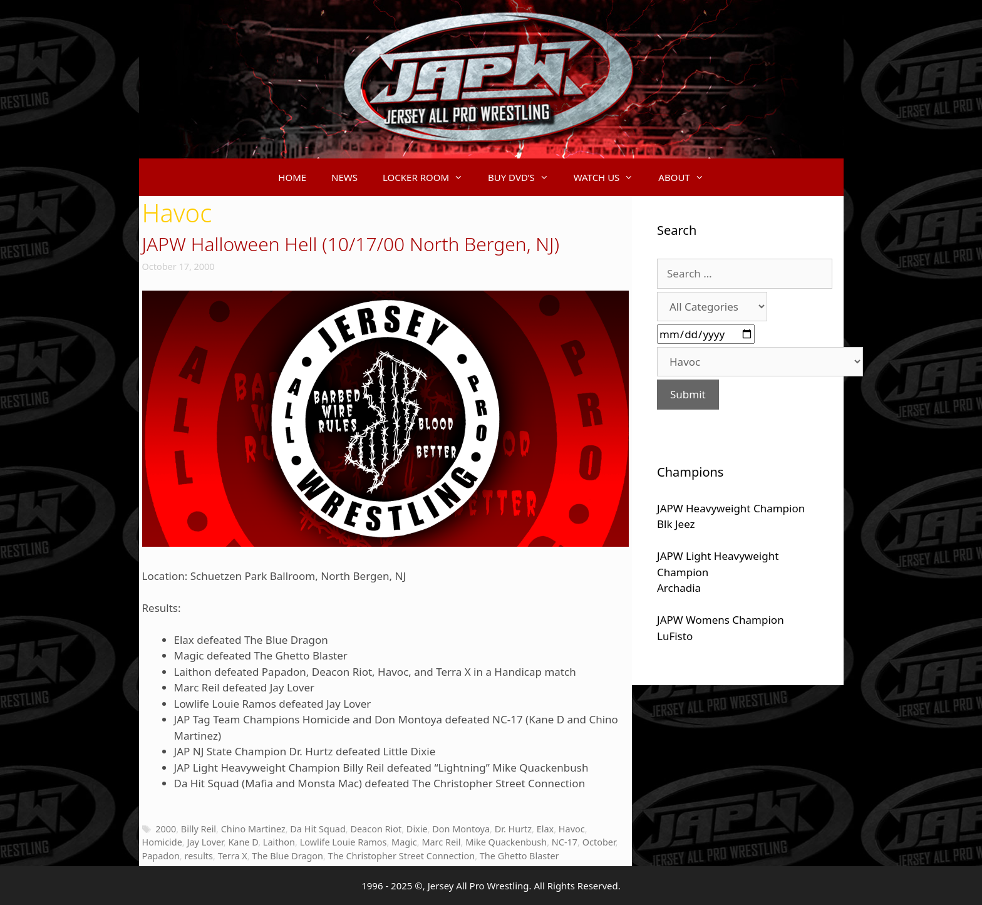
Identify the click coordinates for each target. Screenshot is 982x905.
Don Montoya (461, 829)
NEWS (344, 177)
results (198, 856)
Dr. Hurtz (513, 829)
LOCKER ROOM (429, 177)
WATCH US (610, 177)
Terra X (232, 856)
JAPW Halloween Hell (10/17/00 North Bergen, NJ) (350, 244)
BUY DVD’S (524, 177)
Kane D (243, 842)
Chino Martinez (253, 829)
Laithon (279, 842)
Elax (545, 829)
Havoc (572, 829)
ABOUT (687, 177)
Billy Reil (198, 829)
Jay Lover (205, 842)
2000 (165, 829)
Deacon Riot (375, 829)
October (599, 842)
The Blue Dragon (287, 856)
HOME (292, 177)
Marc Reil (440, 842)
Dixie (417, 829)
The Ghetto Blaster (519, 856)
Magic (404, 842)
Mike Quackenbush (506, 842)
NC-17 (564, 842)
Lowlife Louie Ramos (343, 842)
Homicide (162, 842)
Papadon (161, 856)
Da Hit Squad (318, 829)
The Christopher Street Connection (401, 856)
